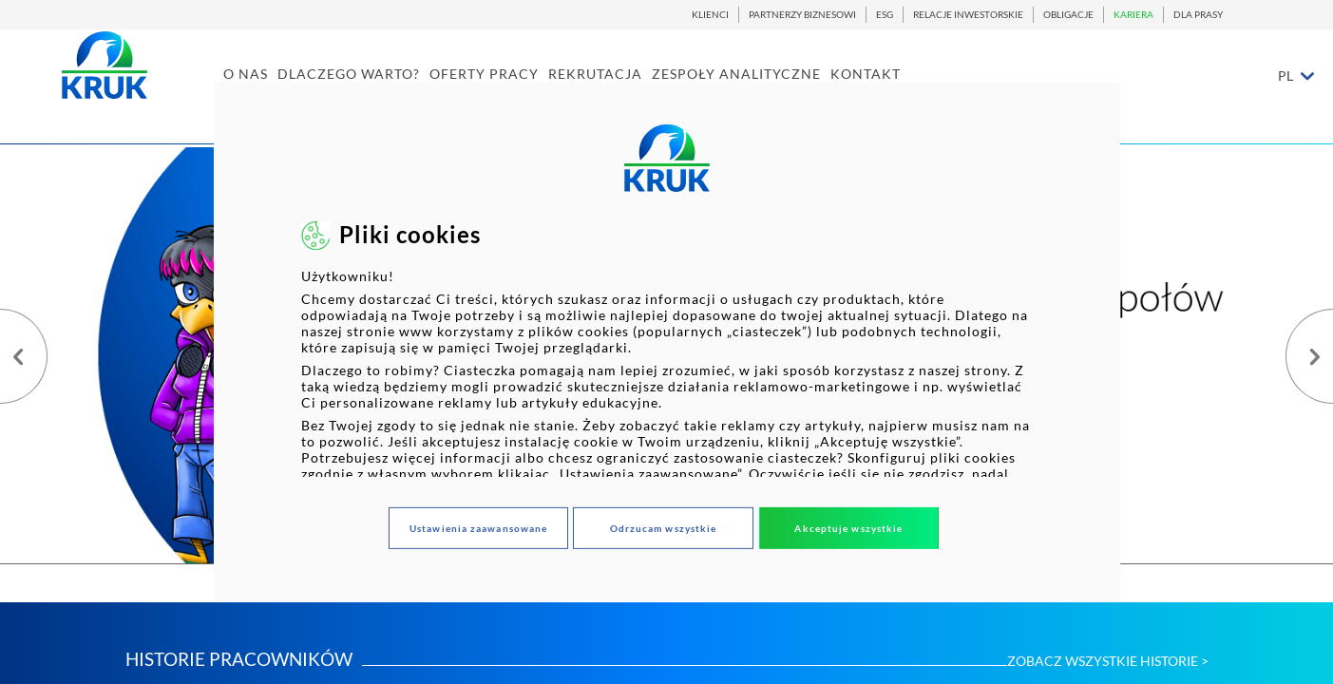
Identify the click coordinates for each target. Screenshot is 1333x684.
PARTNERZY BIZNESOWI (802, 15)
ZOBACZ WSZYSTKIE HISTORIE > (1108, 661)
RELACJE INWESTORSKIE (968, 15)
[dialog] (666, 342)
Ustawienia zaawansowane (478, 528)
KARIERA (1133, 15)
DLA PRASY (1198, 15)
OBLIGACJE (1068, 15)
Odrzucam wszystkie (663, 528)
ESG (884, 15)
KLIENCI (710, 15)
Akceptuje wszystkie (848, 528)
